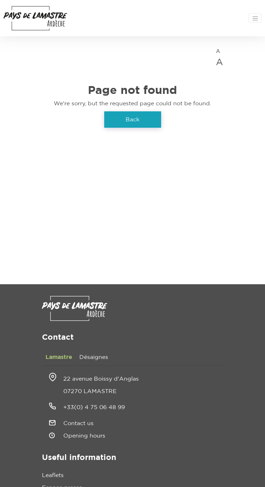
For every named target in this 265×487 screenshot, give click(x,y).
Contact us (78, 423)
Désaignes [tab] (93, 357)
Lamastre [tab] (59, 357)
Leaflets (53, 475)
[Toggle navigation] (255, 18)
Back (132, 119)
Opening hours (84, 436)
